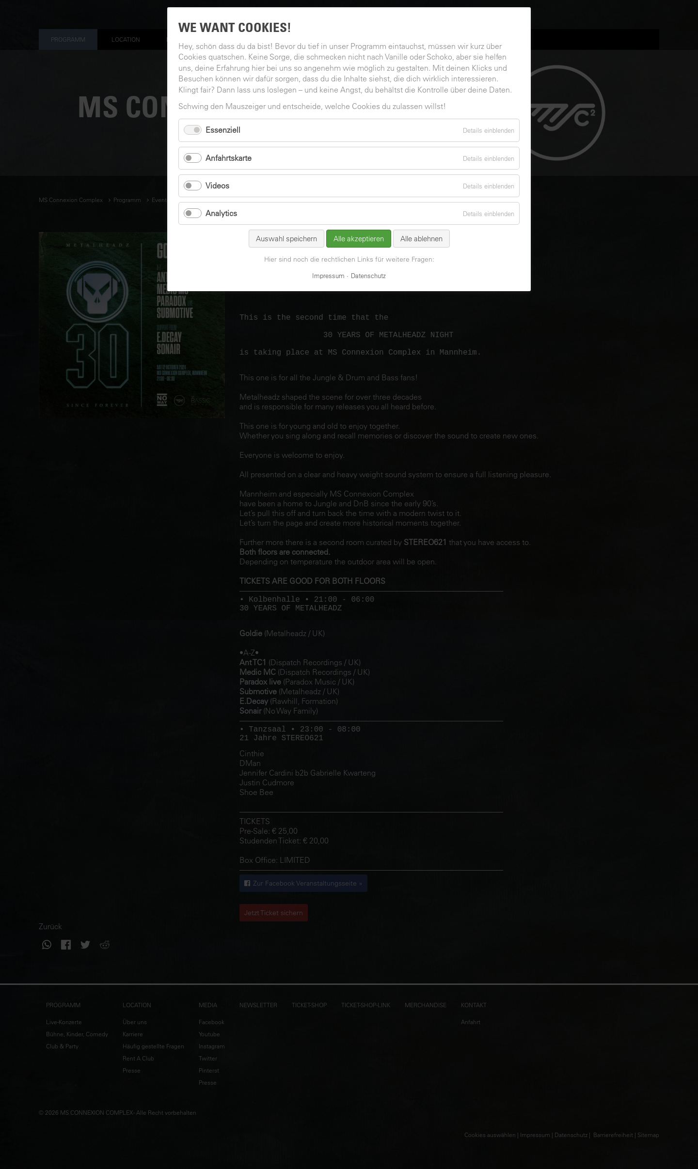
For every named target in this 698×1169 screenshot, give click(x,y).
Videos (217, 185)
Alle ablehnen (421, 238)
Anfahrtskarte (229, 158)
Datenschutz (368, 275)
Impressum (328, 275)
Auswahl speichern (286, 238)
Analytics (221, 213)
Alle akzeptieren (358, 238)
